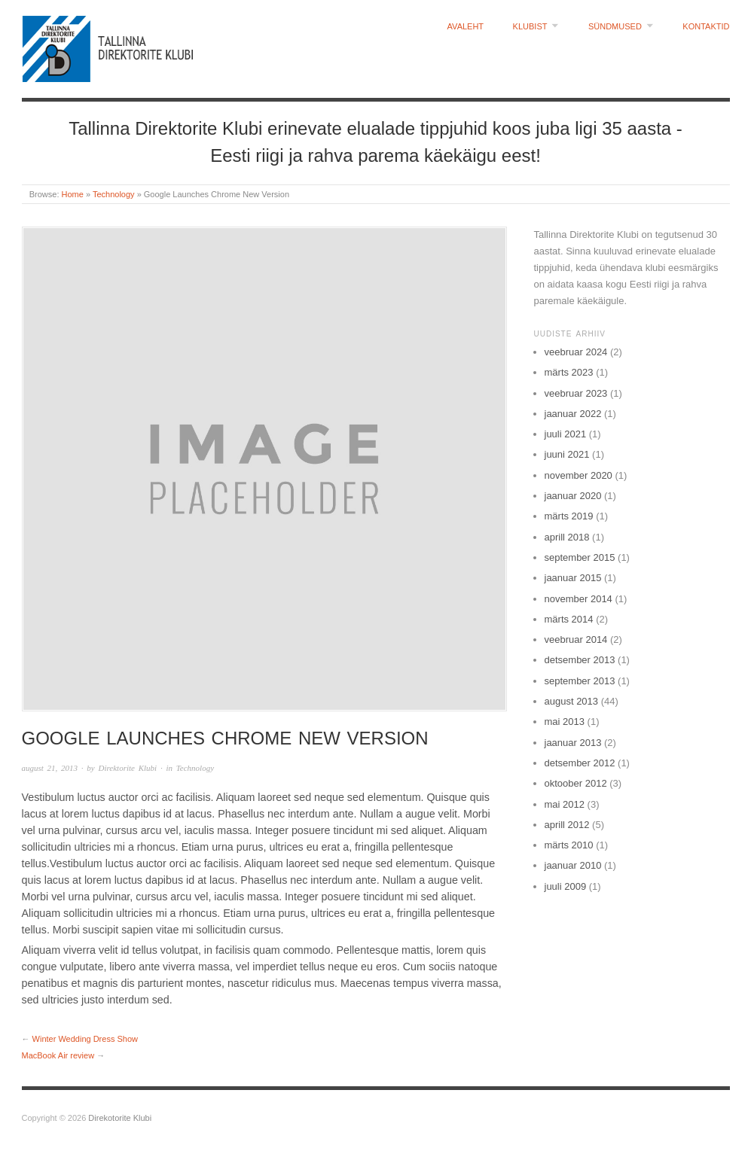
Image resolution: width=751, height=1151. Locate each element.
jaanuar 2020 (573, 495)
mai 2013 (565, 721)
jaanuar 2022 (573, 413)
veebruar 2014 (576, 639)
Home (73, 194)
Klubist (530, 27)
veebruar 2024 (576, 352)
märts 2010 (569, 845)
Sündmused (615, 27)
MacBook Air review (58, 1055)
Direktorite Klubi (127, 767)
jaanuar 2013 (573, 742)
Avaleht (465, 27)
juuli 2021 (566, 434)
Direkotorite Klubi (119, 1117)
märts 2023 (569, 372)
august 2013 (572, 701)
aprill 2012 (567, 824)
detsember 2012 (580, 763)
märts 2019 (569, 516)
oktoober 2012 (576, 783)
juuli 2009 (566, 886)
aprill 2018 (567, 537)
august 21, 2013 (50, 767)
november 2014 (578, 598)
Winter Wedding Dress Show (85, 1038)
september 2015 (580, 557)
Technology (114, 194)
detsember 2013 (580, 659)
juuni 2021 (567, 454)
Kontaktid (705, 27)
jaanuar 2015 (573, 577)
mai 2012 (565, 804)
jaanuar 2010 (573, 865)
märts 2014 (569, 619)
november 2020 (578, 475)
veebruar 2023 (576, 393)
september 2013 (580, 681)
